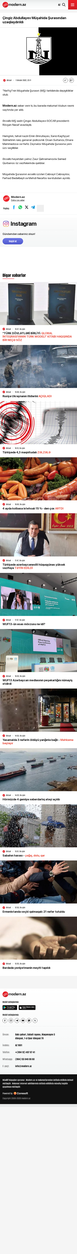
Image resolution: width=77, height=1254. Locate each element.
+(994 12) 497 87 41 (25, 1052)
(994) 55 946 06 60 (25, 1059)
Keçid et (13, 241)
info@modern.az (23, 1066)
